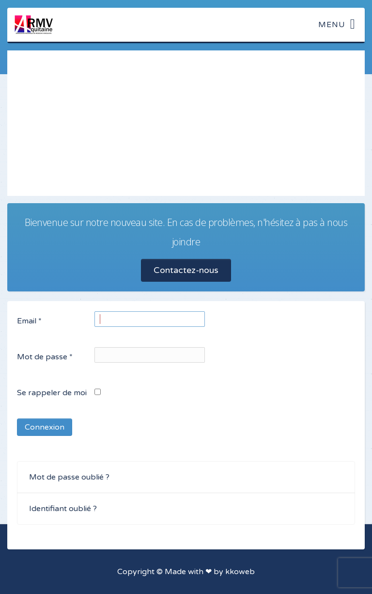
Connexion (44, 427)
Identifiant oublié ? (63, 509)
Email (29, 321)
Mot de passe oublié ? (69, 477)
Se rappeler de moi (52, 393)
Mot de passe (45, 357)
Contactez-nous (186, 270)
